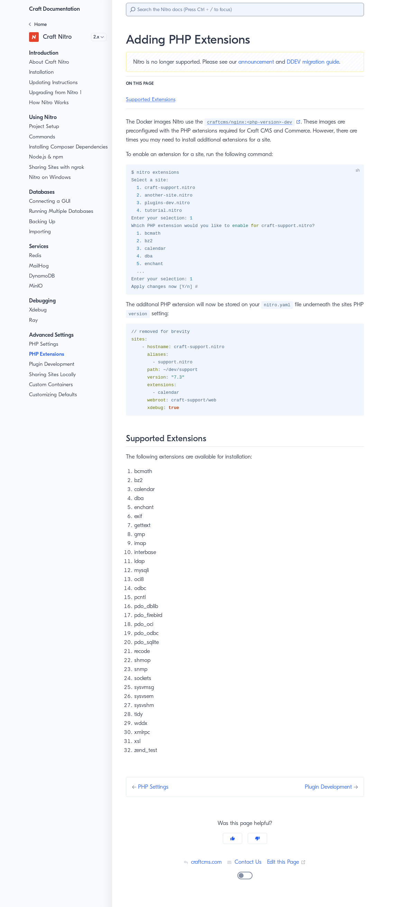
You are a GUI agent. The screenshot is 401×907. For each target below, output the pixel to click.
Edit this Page (287, 867)
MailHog (38, 273)
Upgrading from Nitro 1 (55, 93)
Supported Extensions (151, 99)
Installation (41, 72)
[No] (257, 844)
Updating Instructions (54, 82)
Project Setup (45, 126)
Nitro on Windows (49, 185)
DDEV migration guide (319, 62)
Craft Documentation (56, 9)
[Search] (245, 9)
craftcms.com (202, 867)
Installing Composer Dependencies (52, 150)
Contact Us (244, 867)
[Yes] (232, 844)
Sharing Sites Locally (53, 382)
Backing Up (42, 229)
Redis (36, 263)
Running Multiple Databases (62, 219)
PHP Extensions (49, 361)
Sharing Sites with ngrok (57, 175)
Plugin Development (52, 372)
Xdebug (38, 317)
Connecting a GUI (50, 208)
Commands (42, 137)
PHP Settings (44, 351)
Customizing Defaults (54, 402)
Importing (40, 239)
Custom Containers (51, 392)
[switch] (245, 881)
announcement (261, 62)
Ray (33, 327)
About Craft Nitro (48, 62)
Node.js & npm (46, 164)
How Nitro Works (49, 103)
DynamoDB (42, 283)
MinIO (36, 293)
